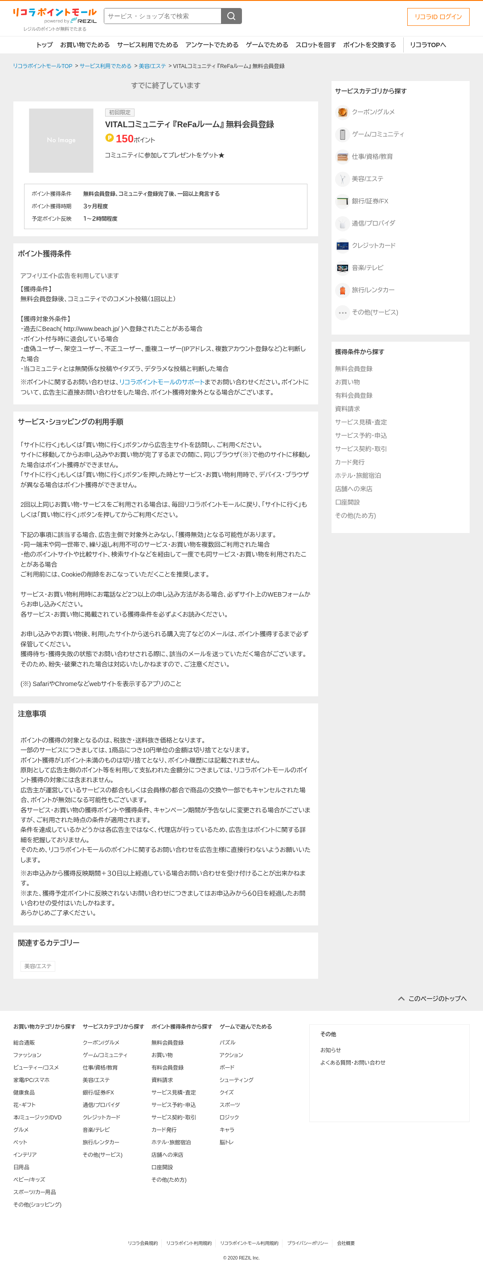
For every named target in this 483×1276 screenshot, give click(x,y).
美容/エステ (38, 966)
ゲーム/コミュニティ (370, 134)
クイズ (227, 1093)
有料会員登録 (353, 395)
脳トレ (227, 1142)
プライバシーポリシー (307, 1243)
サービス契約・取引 (361, 449)
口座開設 (347, 502)
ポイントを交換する (370, 44)
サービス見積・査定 (361, 422)
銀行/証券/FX (362, 201)
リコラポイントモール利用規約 (249, 1243)
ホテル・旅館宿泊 (358, 475)
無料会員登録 (353, 369)
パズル (227, 1043)
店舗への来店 (353, 489)
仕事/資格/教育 (364, 157)
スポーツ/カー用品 (34, 1192)
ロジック (229, 1117)
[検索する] (231, 16)
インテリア (25, 1155)
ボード (227, 1068)
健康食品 (24, 1093)
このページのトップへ (438, 998)
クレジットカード (365, 246)
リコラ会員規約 (143, 1243)
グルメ (21, 1130)
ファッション (27, 1055)
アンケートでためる (211, 44)
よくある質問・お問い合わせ (352, 1063)
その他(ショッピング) (37, 1205)
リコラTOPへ (428, 44)
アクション (231, 1055)
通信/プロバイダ (365, 223)
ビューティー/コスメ (36, 1068)
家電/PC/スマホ (31, 1080)
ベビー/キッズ (29, 1180)
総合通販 (24, 1043)
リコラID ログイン (438, 16)
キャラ (227, 1130)
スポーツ (230, 1105)
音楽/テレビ (359, 268)
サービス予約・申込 (361, 435)
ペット (20, 1142)
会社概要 (346, 1243)
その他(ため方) (355, 516)
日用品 (21, 1167)
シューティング (237, 1080)
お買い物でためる (85, 44)
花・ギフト (24, 1105)
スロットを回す (315, 44)
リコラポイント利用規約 (189, 1243)
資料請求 (347, 409)
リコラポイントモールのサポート (162, 382)
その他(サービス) (366, 312)
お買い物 (347, 382)
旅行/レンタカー (365, 290)
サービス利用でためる (148, 44)
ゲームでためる (267, 44)
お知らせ (330, 1050)
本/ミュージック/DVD (37, 1117)
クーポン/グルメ (365, 112)
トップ (45, 44)
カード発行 (349, 462)
